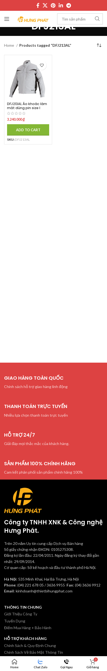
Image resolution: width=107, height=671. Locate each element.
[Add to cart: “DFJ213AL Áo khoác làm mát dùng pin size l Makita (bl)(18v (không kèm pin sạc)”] (28, 130)
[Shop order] (99, 45)
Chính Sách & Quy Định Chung (30, 645)
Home (9, 45)
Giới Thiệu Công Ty (20, 614)
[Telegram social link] (69, 5)
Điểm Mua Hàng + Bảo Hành (27, 627)
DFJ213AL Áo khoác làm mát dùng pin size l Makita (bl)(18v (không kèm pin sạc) (27, 110)
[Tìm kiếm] (80, 19)
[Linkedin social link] (61, 5)
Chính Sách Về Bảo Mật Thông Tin (33, 652)
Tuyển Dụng (14, 621)
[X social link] (45, 5)
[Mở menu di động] (6, 19)
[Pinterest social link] (53, 5)
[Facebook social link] (38, 5)
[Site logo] (33, 18)
